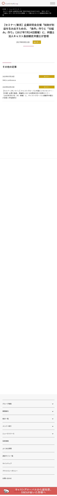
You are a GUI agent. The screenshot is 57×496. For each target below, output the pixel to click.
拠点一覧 (6, 420)
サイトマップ (7, 465)
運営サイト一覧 (8, 457)
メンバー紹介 (7, 427)
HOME (4, 9)
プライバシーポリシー (10, 472)
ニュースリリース (14, 9)
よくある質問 (7, 450)
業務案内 (6, 413)
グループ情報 (7, 405)
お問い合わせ (7, 480)
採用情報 (6, 442)
